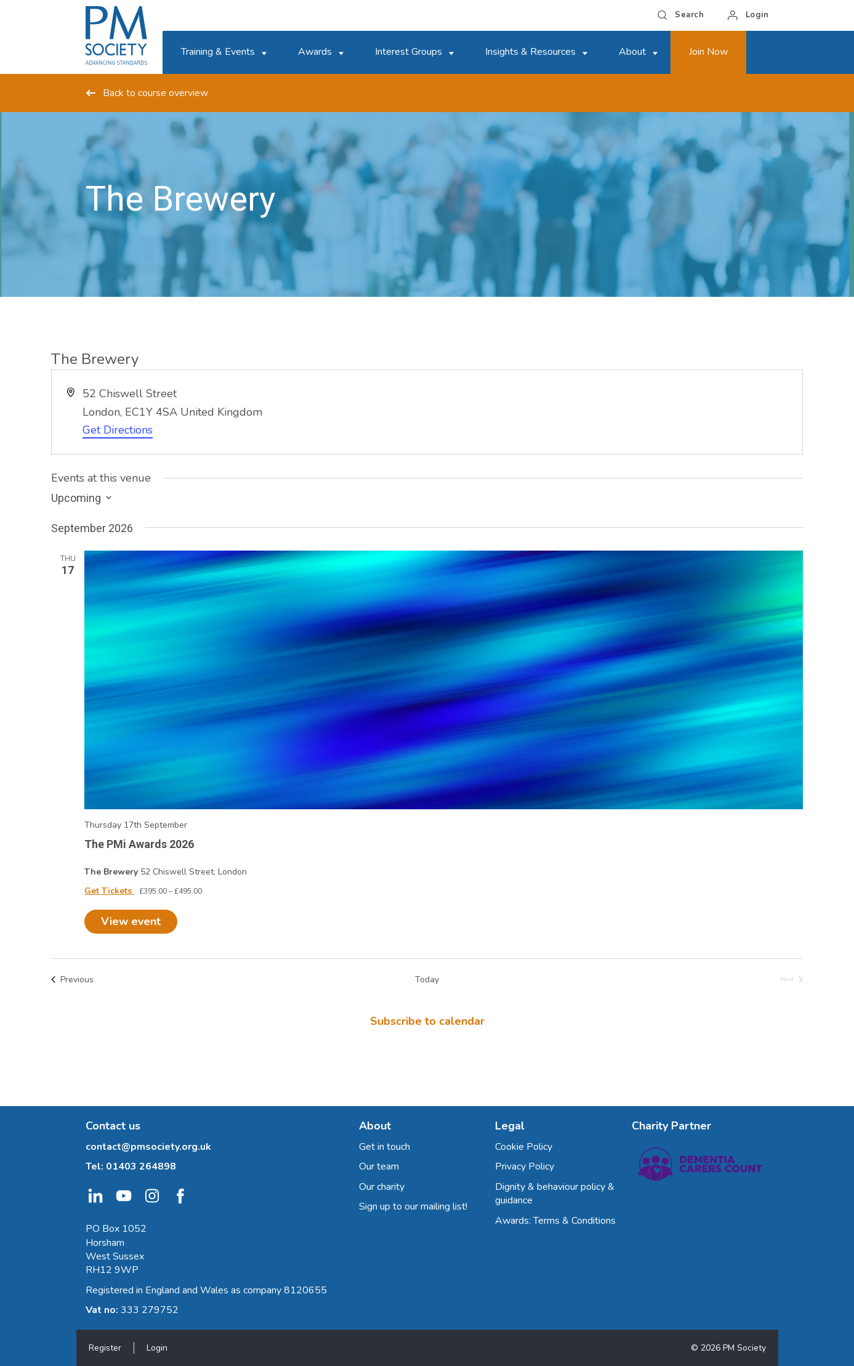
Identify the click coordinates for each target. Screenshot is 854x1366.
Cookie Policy (523, 1147)
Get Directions (118, 429)
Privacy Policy (524, 1166)
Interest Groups (408, 52)
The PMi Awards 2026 (139, 844)
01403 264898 (141, 1166)
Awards (315, 52)
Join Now (708, 52)
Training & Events (218, 52)
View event (131, 921)
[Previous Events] (72, 979)
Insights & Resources (530, 52)
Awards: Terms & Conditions (555, 1220)
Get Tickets (109, 891)
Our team (379, 1166)
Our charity (382, 1187)
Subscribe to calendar (427, 1021)
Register (105, 1348)
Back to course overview (147, 93)
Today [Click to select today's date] (427, 979)
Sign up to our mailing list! (413, 1206)
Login (157, 1348)
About (632, 52)
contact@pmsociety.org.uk (148, 1147)
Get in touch (384, 1147)
